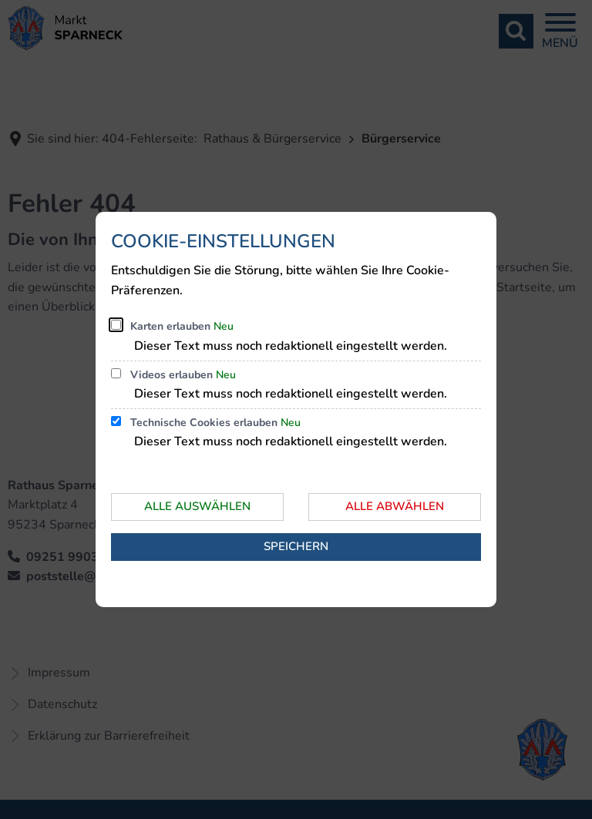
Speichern (296, 546)
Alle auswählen (197, 506)
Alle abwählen (394, 506)
